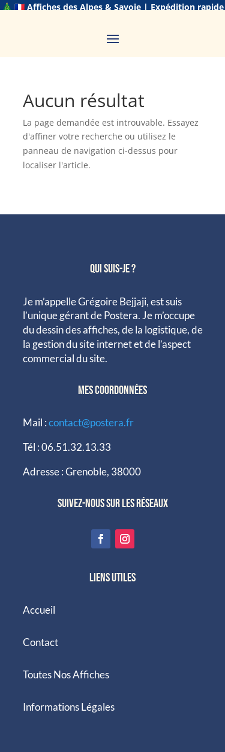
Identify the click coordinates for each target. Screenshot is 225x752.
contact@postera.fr (91, 415)
